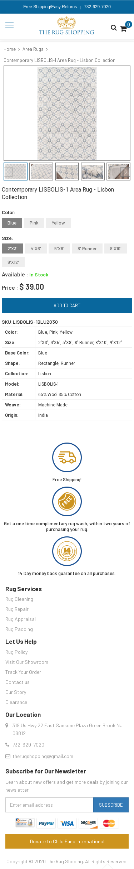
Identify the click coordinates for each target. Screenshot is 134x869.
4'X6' (36, 248)
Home (10, 49)
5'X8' (59, 248)
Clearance (16, 702)
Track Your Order (23, 672)
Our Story (15, 692)
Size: (7, 238)
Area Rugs (33, 49)
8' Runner (87, 248)
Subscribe (111, 805)
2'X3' (13, 248)
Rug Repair (17, 609)
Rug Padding (19, 629)
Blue (12, 223)
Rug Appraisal (20, 619)
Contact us (17, 682)
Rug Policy (16, 652)
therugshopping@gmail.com (43, 756)
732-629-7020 (97, 6)
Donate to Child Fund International (67, 841)
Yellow (58, 223)
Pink (34, 223)
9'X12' (13, 262)
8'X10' (115, 248)
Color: (8, 212)
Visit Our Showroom (26, 662)
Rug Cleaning (19, 599)
